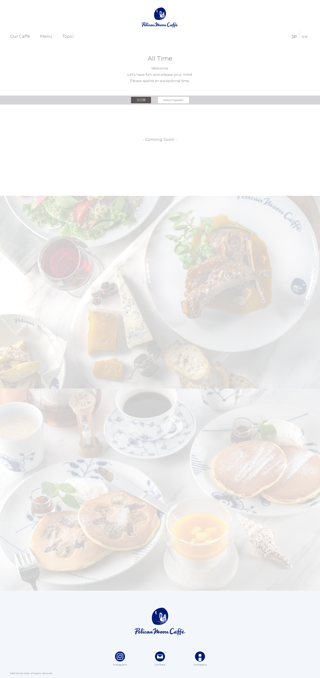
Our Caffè (20, 37)
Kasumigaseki (174, 100)
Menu (46, 37)
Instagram (120, 658)
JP (294, 36)
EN (305, 37)
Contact (160, 658)
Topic (68, 37)
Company (200, 658)
